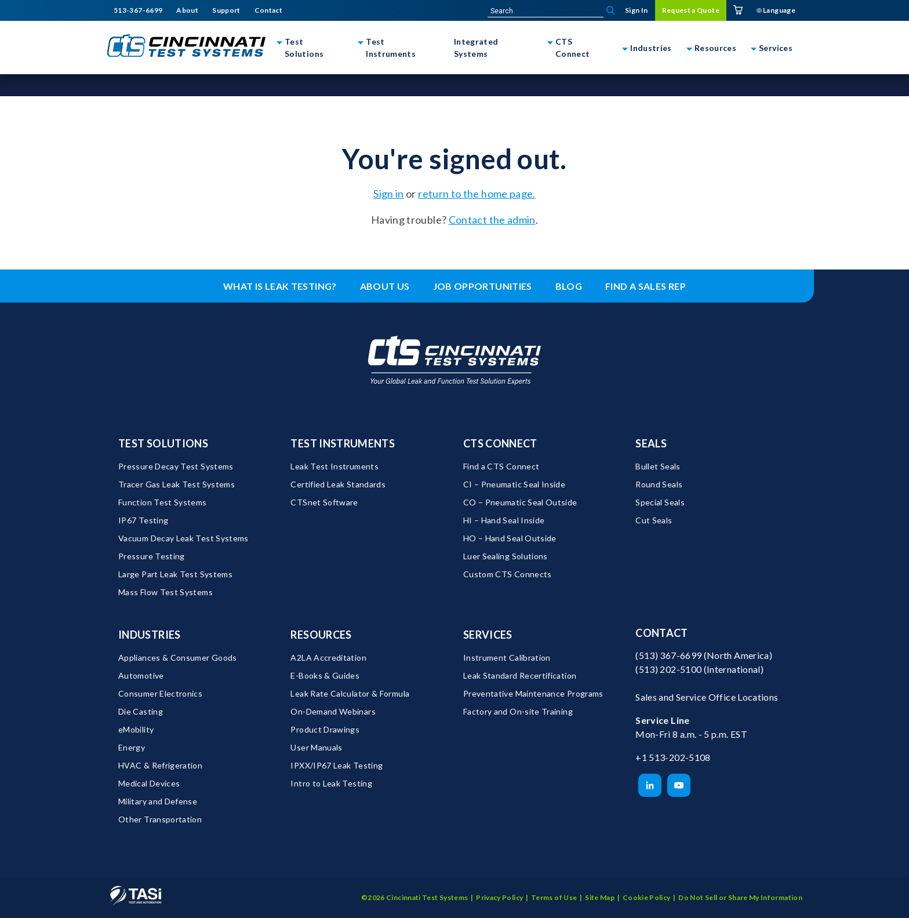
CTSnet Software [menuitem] (324, 502)
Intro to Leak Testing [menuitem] (331, 783)
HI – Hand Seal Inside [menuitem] (504, 520)
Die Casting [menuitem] (140, 711)
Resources (715, 48)
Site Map (600, 897)
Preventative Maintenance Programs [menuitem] (533, 693)
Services (775, 48)
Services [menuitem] (487, 634)
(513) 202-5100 (668, 669)
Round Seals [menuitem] (658, 484)
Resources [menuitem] (320, 634)
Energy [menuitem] (131, 747)
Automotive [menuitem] (141, 675)
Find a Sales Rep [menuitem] (645, 286)
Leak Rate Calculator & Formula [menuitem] (349, 693)
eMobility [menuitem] (136, 729)
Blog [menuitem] (568, 286)
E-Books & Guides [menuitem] (324, 675)
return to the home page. (477, 193)
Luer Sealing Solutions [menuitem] (505, 556)
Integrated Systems (476, 48)
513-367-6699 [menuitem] (138, 10)
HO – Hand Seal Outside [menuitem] (510, 538)
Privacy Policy (499, 897)
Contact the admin (492, 219)
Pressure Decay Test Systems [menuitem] (176, 466)
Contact (661, 632)
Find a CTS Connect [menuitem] (501, 466)
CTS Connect (572, 48)
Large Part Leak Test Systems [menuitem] (175, 574)
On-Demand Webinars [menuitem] (332, 711)
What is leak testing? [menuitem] (280, 286)
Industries (651, 48)
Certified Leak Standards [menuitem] (338, 484)
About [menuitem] (187, 10)
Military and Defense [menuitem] (157, 801)
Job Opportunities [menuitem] (482, 286)
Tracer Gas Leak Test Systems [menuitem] (176, 484)
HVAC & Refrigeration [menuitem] (160, 765)
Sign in (388, 193)
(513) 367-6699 (668, 655)
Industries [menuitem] (149, 634)
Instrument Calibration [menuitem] (507, 657)
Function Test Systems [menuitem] (162, 502)
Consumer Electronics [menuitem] (160, 693)
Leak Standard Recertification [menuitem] (519, 675)
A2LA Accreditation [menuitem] (328, 657)
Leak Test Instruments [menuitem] (334, 466)
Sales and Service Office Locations (706, 696)
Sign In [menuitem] (636, 10)
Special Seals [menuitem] (660, 502)
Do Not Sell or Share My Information (740, 897)
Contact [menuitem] (268, 10)
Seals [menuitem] (651, 443)
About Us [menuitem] (385, 286)
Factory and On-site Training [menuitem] (518, 711)
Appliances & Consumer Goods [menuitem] (177, 657)
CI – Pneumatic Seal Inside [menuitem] (514, 484)
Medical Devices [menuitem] (149, 783)
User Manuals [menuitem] (316, 747)
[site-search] (545, 11)
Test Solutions (304, 48)
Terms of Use (554, 897)
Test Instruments (391, 48)
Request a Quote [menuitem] (690, 10)
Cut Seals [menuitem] (653, 520)
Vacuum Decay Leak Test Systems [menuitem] (183, 538)
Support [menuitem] (226, 10)
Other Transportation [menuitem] (160, 819)
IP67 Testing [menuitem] (143, 520)
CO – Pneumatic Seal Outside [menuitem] (520, 502)
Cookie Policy (647, 897)
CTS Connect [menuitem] (500, 443)
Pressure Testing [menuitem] (151, 556)
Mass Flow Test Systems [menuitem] (165, 592)
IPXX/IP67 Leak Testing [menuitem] (336, 765)
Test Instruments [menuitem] (342, 443)
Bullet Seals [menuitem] (657, 466)
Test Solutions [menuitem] (163, 443)
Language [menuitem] (776, 10)
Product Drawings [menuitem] (324, 729)
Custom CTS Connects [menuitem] (507, 574)
